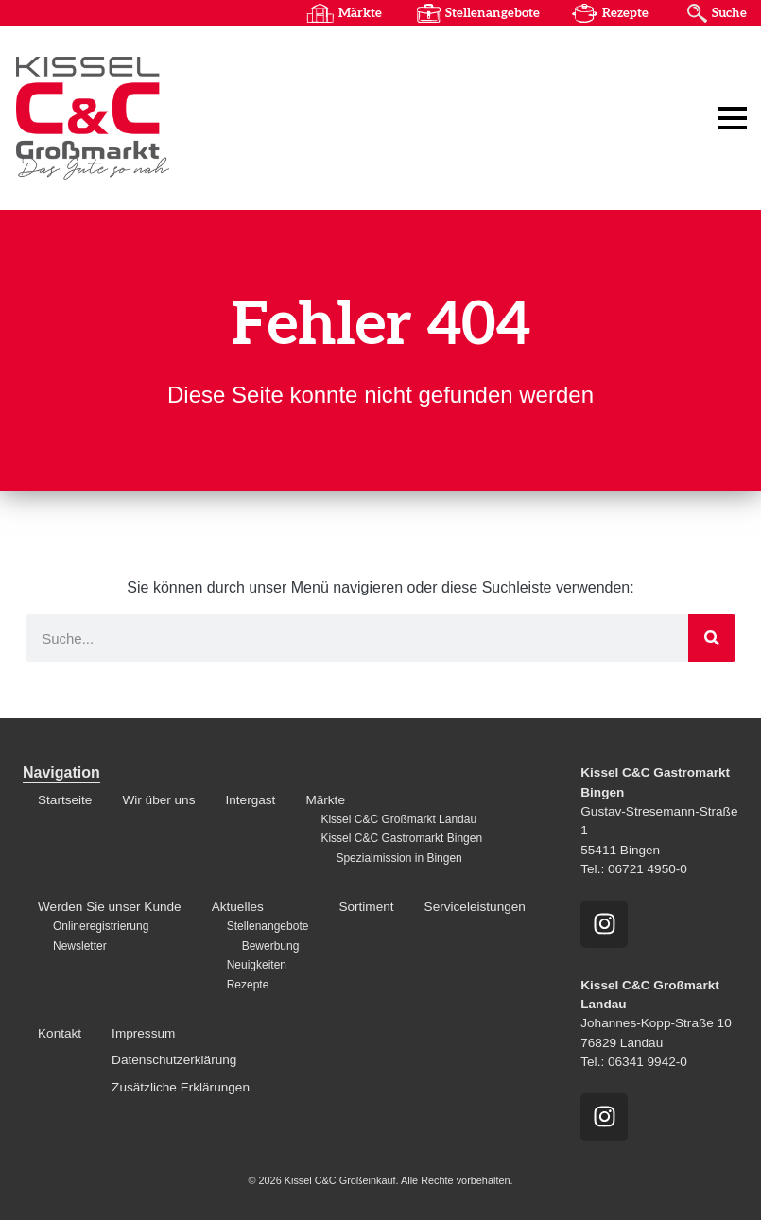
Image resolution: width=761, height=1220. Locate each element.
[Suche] (711, 638)
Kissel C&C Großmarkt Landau (398, 819)
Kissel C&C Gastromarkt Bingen (401, 838)
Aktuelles (238, 907)
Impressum (143, 1033)
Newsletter (80, 946)
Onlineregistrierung (100, 927)
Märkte (358, 13)
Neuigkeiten (256, 964)
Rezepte (624, 13)
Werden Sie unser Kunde (110, 907)
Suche (729, 13)
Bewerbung (271, 946)
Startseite (65, 800)
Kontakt (59, 1033)
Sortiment (365, 907)
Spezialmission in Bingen (398, 858)
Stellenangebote (490, 13)
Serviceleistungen (475, 907)
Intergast (250, 800)
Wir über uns (158, 800)
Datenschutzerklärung (174, 1060)
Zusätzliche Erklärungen (181, 1087)
